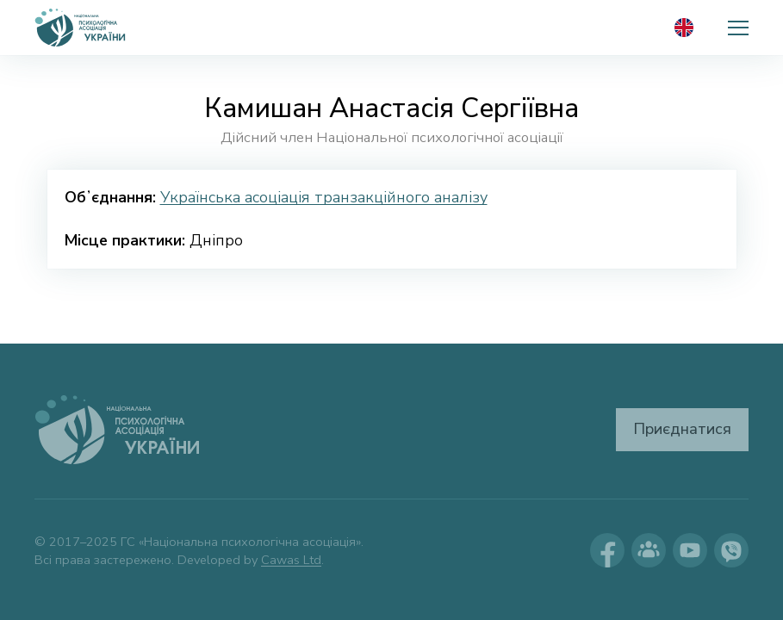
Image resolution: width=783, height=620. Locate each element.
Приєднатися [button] (682, 428)
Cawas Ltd (291, 559)
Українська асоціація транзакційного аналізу (324, 197)
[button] (738, 27)
